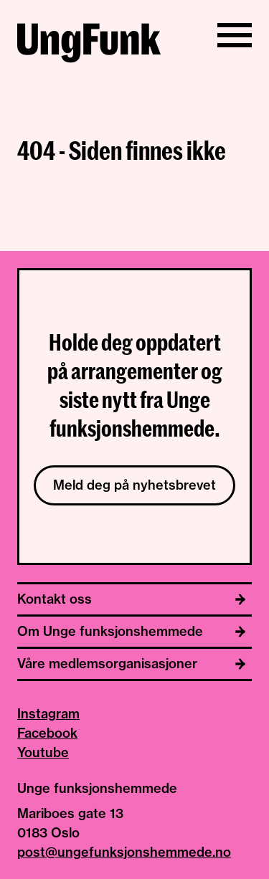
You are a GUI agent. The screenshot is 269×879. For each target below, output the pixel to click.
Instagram (48, 713)
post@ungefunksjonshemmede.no (124, 852)
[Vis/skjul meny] (234, 35)
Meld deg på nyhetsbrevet (134, 485)
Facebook (47, 733)
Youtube (43, 752)
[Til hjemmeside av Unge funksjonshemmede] (89, 45)
